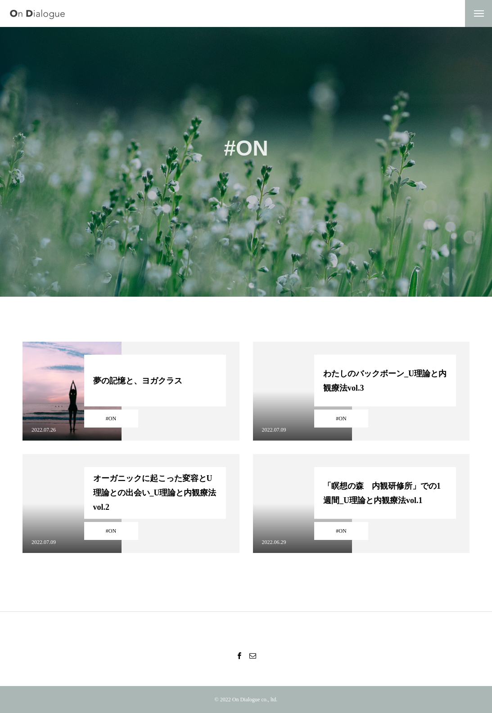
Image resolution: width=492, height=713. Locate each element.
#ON (111, 418)
